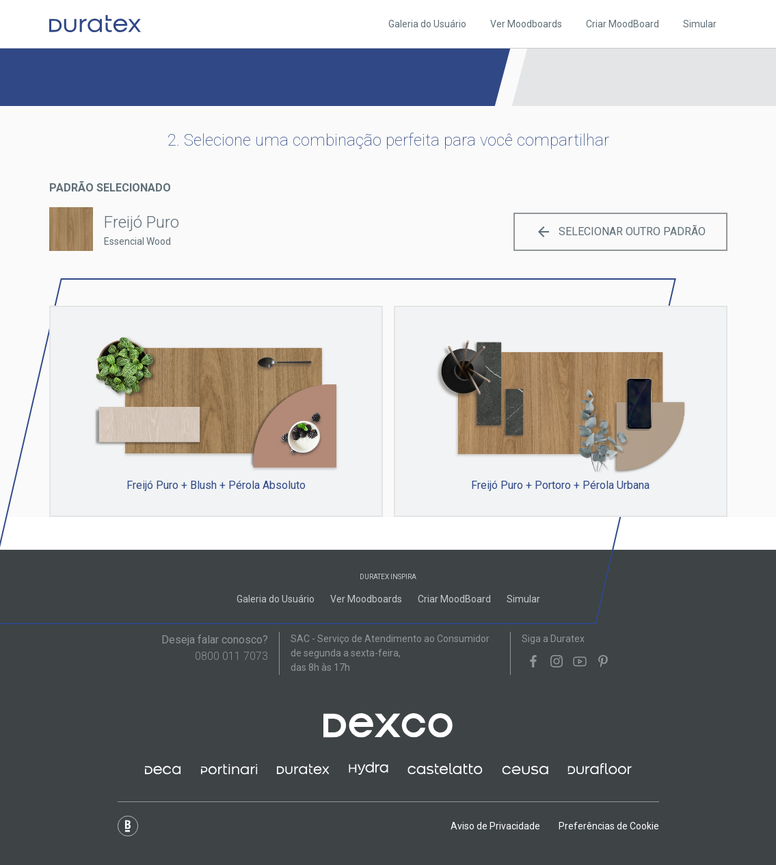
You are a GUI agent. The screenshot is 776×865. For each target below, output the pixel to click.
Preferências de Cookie (609, 826)
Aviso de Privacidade (495, 826)
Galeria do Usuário (427, 23)
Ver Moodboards (526, 23)
